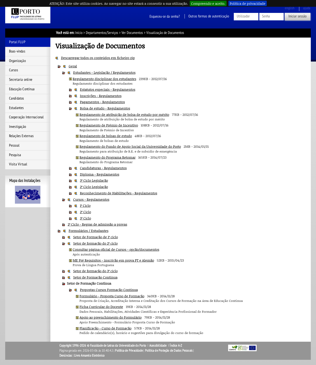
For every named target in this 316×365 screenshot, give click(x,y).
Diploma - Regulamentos (99, 174)
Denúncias (65, 355)
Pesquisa (15, 155)
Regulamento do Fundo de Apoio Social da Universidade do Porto (130, 146)
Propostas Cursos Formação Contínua (109, 289)
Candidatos (16, 98)
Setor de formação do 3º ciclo (95, 271)
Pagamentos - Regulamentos (102, 102)
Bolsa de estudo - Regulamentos (105, 108)
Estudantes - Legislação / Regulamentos (104, 72)
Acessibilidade (158, 346)
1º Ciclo (85, 205)
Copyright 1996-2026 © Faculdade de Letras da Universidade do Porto (103, 346)
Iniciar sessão (297, 16)
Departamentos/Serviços (102, 33)
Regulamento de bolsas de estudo (106, 136)
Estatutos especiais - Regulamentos (107, 89)
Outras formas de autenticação (208, 16)
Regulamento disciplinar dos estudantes (104, 78)
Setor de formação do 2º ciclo (95, 243)
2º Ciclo (85, 212)
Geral (73, 66)
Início (78, 33)
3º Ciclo (85, 218)
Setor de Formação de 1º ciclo (95, 237)
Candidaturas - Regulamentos (103, 168)
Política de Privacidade (129, 350)
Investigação (17, 126)
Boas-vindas (17, 51)
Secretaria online (20, 79)
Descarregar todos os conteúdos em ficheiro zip (98, 57)
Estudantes (16, 108)
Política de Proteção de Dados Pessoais (169, 350)
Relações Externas (21, 136)
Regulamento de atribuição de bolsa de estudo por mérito (124, 114)
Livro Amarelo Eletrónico (89, 355)
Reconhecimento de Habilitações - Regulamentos (118, 193)
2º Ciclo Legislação (94, 186)
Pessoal (14, 145)
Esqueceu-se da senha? (165, 16)
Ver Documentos (132, 33)
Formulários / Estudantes (88, 230)
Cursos (13, 70)
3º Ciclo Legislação (94, 180)
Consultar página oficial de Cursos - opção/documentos (116, 249)
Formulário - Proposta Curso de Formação (112, 296)
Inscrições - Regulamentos (101, 95)
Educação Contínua (22, 89)
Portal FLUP (17, 42)
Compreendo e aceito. (208, 3)
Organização (17, 61)
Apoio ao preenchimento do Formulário (111, 317)
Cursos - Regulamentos (91, 199)
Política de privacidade (247, 3)
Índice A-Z (176, 346)
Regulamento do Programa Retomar (108, 157)
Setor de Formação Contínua (95, 277)
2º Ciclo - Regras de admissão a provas (97, 224)
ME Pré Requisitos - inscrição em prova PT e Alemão (113, 260)
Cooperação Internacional (26, 117)
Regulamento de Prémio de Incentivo (109, 125)
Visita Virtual (18, 164)
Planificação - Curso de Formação (105, 328)
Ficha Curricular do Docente (101, 306)
